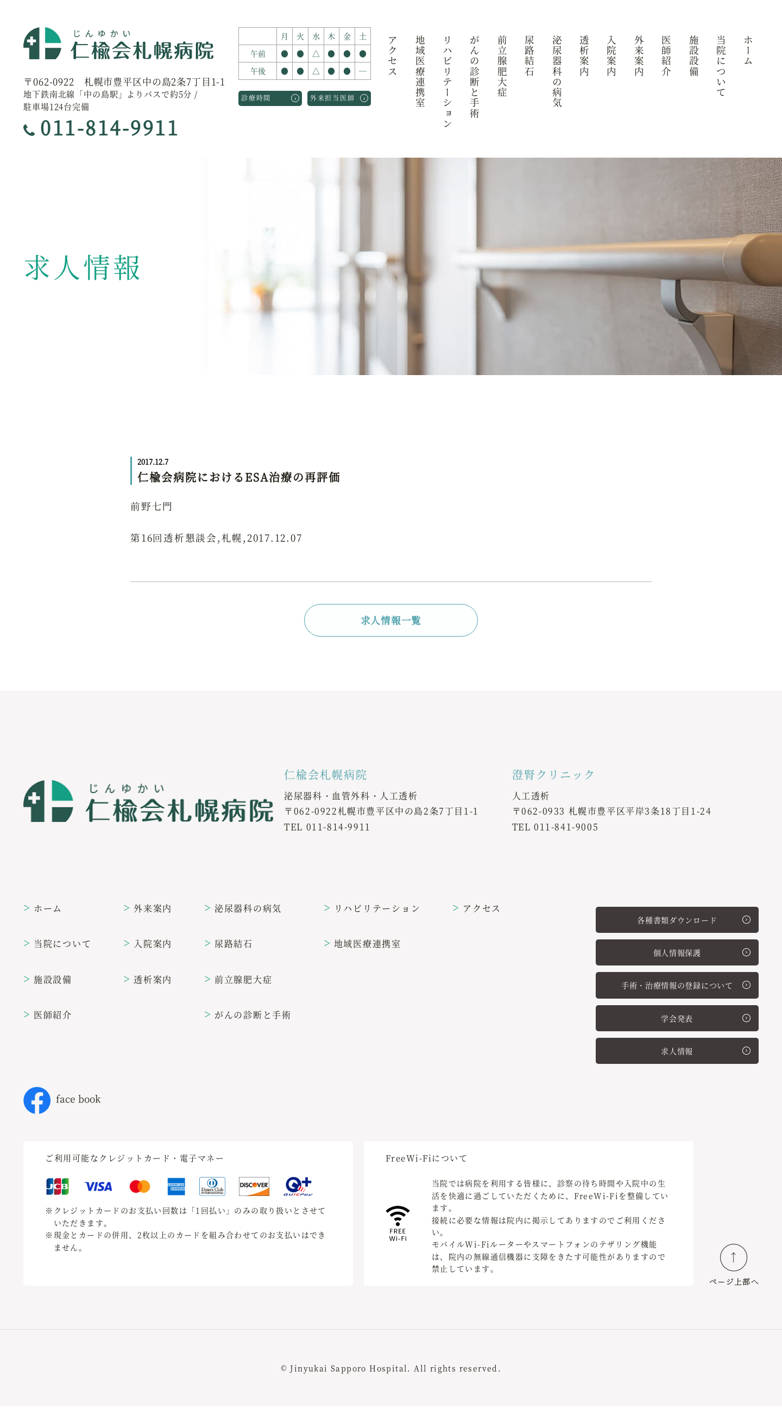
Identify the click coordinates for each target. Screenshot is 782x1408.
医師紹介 (666, 56)
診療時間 (270, 97)
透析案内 (584, 56)
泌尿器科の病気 (557, 72)
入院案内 (612, 56)
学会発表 (705, 1019)
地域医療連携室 (420, 72)
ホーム (748, 51)
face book (61, 1100)
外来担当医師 (339, 97)
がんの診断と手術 (475, 77)
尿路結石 (530, 56)
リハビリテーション (448, 82)
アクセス (393, 56)
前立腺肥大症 (502, 66)
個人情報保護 (702, 954)
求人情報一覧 (391, 620)
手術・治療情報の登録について (686, 986)
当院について (721, 66)
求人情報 (705, 1052)
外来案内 (639, 56)
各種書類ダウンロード (694, 920)
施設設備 (694, 56)
